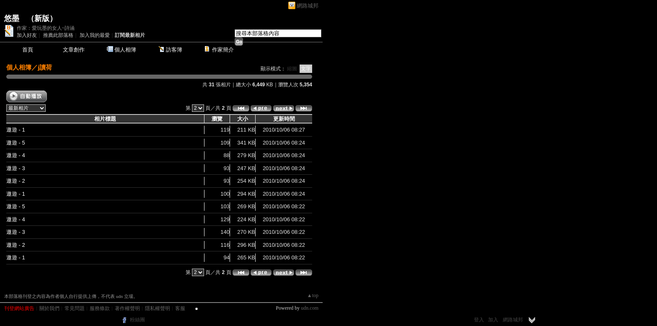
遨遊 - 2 (15, 181)
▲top (312, 295)
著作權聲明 (127, 308)
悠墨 (11, 18)
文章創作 (74, 50)
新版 (41, 18)
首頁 (27, 50)
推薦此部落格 (58, 35)
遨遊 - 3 (15, 168)
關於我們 (49, 308)
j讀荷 (45, 67)
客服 (180, 308)
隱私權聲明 (157, 308)
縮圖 (292, 69)
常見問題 (75, 308)
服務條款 (100, 308)
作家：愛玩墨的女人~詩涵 (46, 28)
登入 (479, 320)
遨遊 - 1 (15, 130)
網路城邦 (307, 6)
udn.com (309, 308)
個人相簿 (125, 50)
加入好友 (27, 35)
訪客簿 (174, 50)
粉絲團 (137, 320)
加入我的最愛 (95, 35)
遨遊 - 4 (15, 155)
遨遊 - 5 (15, 143)
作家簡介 (223, 50)
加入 (493, 320)
